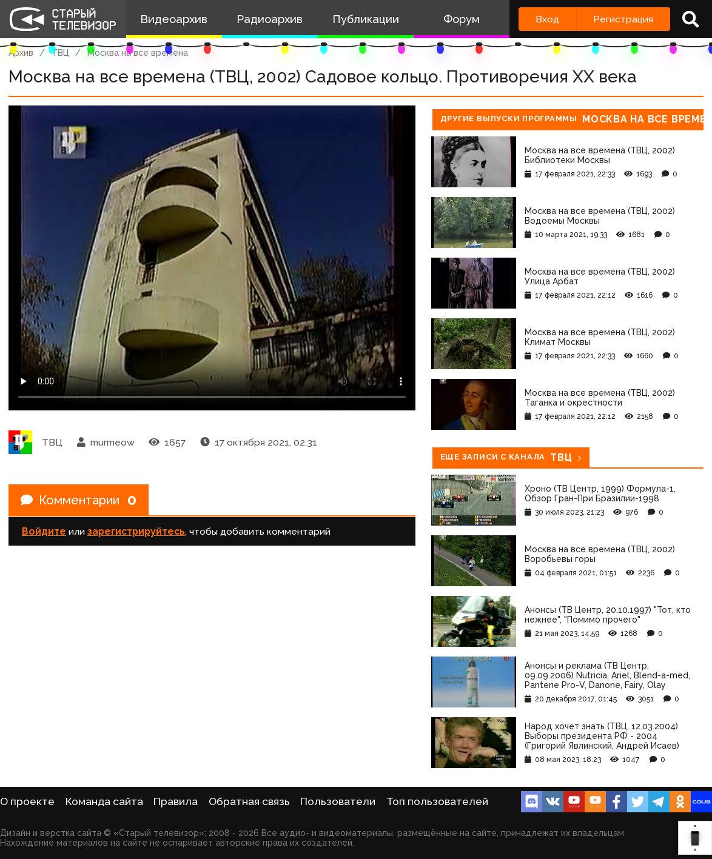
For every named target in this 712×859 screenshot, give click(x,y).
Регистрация (623, 19)
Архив (20, 53)
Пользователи (337, 801)
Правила (175, 801)
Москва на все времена (137, 53)
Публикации (365, 19)
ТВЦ (60, 53)
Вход (547, 19)
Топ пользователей (437, 801)
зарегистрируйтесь (136, 531)
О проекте (27, 801)
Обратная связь (249, 801)
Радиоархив (270, 19)
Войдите (44, 531)
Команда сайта (104, 801)
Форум (461, 19)
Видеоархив (173, 19)
